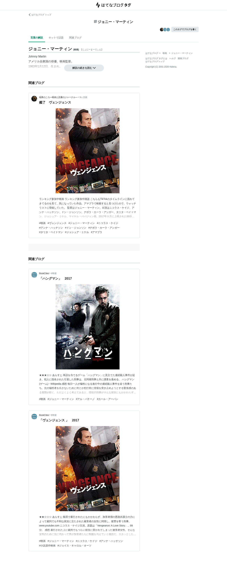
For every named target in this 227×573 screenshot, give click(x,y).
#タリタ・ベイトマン (51, 232)
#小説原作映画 (47, 545)
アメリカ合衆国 (38, 61)
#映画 (42, 223)
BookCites (44, 273)
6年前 (54, 415)
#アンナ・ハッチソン (51, 227)
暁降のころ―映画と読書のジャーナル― (58, 97)
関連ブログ (75, 37)
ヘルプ (172, 58)
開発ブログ (183, 58)
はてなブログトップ (155, 61)
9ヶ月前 (83, 97)
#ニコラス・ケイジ (107, 223)
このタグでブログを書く (185, 29)
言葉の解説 (37, 37)
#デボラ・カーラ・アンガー (104, 227)
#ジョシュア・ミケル (77, 232)
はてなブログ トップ (39, 14)
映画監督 (65, 61)
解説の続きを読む (84, 67)
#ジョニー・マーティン (82, 223)
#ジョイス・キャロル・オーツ (74, 545)
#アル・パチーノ (85, 399)
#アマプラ (96, 232)
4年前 (54, 273)
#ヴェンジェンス (57, 223)
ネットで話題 (56, 37)
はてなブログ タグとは (156, 58)
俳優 (54, 61)
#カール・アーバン (107, 399)
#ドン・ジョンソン (75, 227)
